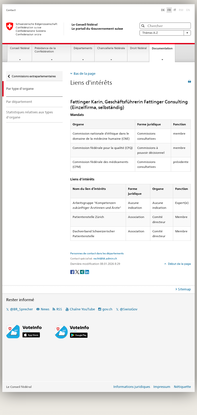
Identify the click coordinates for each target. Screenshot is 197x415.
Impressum (161, 387)
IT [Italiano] (175, 10)
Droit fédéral (138, 48)
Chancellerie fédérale (111, 48)
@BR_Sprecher (21, 309)
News (45, 309)
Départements (83, 48)
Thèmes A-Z (165, 32)
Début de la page (179, 264)
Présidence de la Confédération (45, 50)
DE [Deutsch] (163, 10)
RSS (59, 309)
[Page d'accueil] (66, 29)
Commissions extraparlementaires (34, 76)
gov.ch (107, 309)
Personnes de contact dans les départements (97, 253)
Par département (19, 102)
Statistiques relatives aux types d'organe (29, 114)
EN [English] (188, 10)
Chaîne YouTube (82, 309)
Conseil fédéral (19, 48)
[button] (143, 26)
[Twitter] (77, 272)
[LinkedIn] (87, 272)
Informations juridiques (131, 387)
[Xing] (82, 272)
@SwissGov (128, 309)
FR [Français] (169, 10)
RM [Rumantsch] (181, 10)
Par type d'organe (20, 88)
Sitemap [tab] (184, 289)
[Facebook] (72, 272)
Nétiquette (182, 387)
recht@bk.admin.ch (105, 258)
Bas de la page (84, 73)
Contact (11, 10)
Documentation (163, 49)
